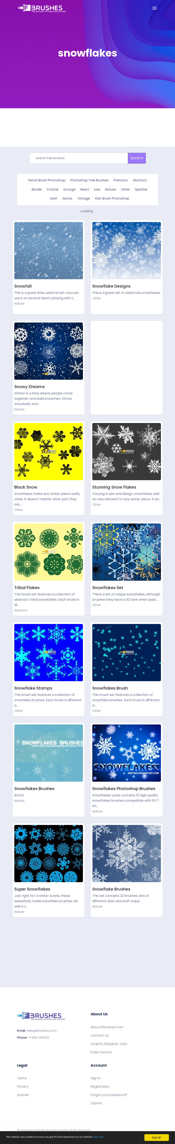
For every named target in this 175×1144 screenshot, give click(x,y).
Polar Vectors (101, 1051)
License (23, 1094)
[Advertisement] (126, 350)
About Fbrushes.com (107, 1026)
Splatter (141, 189)
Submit (96, 1102)
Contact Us (100, 1034)
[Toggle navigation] (154, 8)
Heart (84, 189)
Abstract (140, 180)
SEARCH (136, 158)
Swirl (53, 198)
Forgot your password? (109, 1094)
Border (37, 189)
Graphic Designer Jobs (109, 1043)
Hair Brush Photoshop (112, 198)
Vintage (83, 198)
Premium (121, 180)
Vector (67, 198)
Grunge (69, 189)
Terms (22, 1077)
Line (97, 189)
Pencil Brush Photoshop (46, 180)
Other (125, 189)
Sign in (96, 1077)
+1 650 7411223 (38, 1036)
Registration (100, 1086)
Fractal (52, 189)
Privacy (23, 1086)
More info (126, 1138)
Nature (110, 189)
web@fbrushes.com (41, 1029)
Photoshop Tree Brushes (89, 180)
